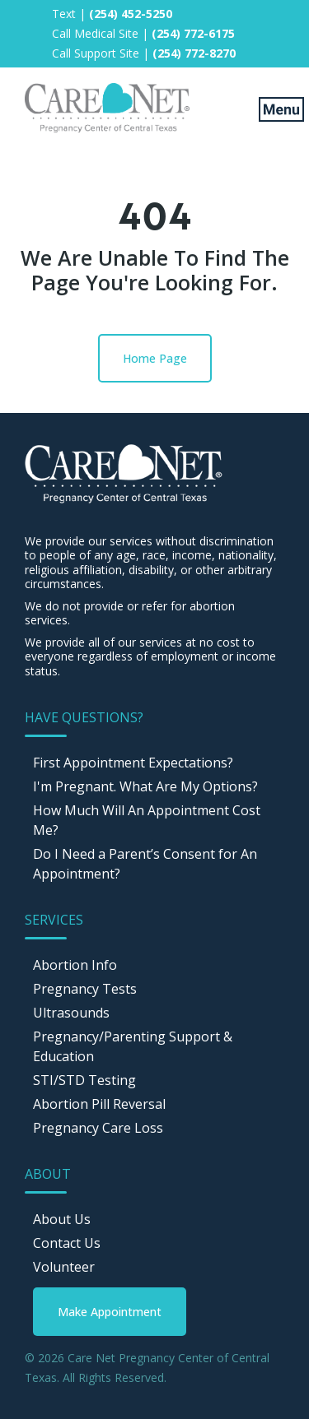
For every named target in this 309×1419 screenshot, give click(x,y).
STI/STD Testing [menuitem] (84, 1080)
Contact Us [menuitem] (67, 1243)
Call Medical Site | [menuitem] (143, 33)
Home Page (155, 358)
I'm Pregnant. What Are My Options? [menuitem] (145, 786)
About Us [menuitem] (62, 1219)
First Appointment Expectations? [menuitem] (133, 763)
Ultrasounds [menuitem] (71, 1013)
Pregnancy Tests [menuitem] (85, 989)
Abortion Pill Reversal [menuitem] (99, 1104)
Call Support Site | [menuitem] (144, 53)
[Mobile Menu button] (270, 108)
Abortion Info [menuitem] (75, 965)
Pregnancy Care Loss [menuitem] (98, 1128)
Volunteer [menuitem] (64, 1267)
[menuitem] (109, 1311)
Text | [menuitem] (112, 13)
